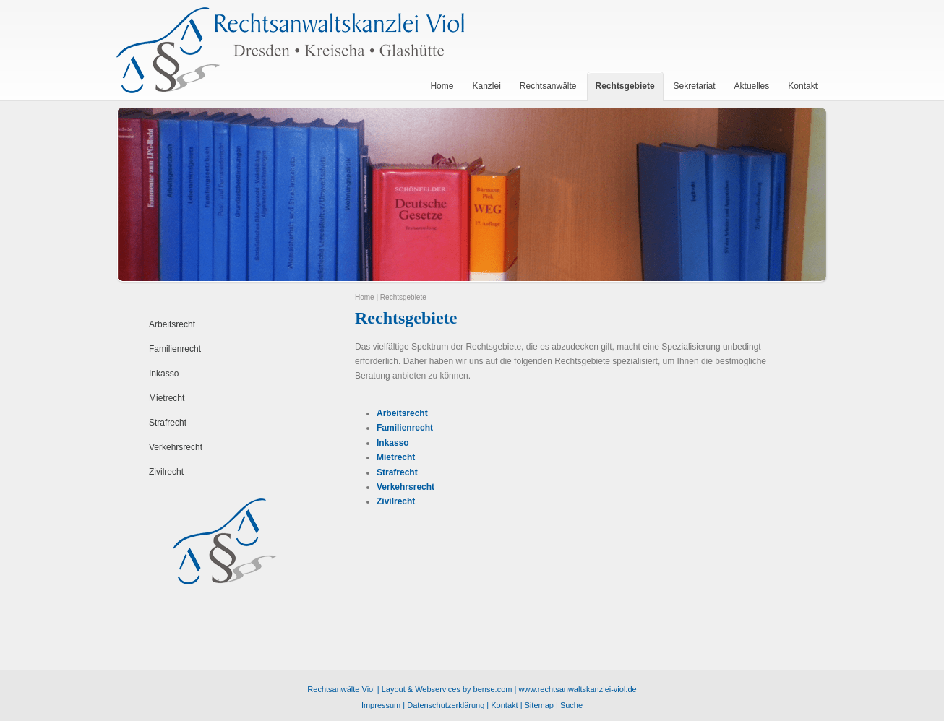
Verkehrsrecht (175, 447)
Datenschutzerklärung (445, 705)
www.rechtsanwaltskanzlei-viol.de (577, 689)
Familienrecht (175, 349)
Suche (571, 705)
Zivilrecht (166, 472)
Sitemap (539, 705)
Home (364, 297)
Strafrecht (167, 423)
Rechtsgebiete (403, 297)
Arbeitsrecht (172, 324)
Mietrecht (166, 398)
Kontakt (504, 705)
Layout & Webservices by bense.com (447, 689)
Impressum (380, 705)
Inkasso (164, 373)
